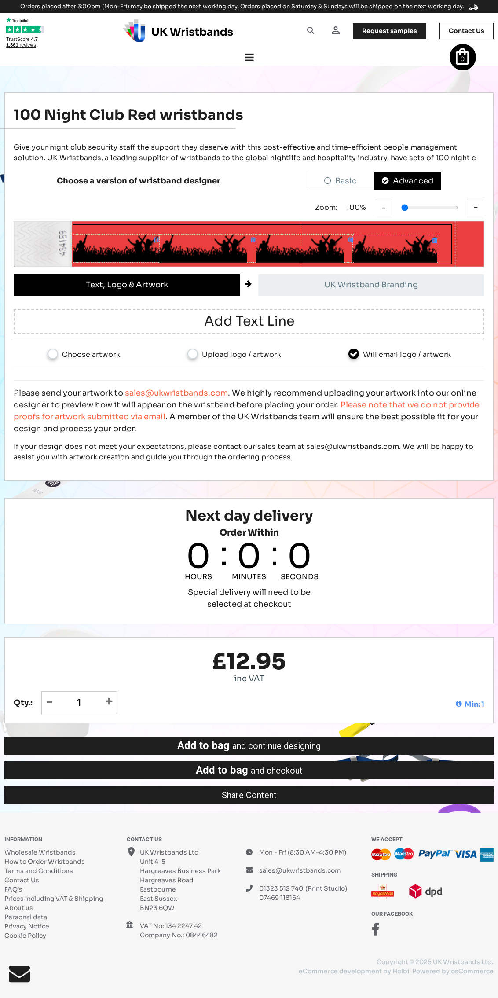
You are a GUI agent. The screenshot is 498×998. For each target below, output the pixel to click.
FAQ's (13, 889)
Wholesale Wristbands (40, 852)
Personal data (25, 917)
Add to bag (249, 745)
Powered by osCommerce (453, 971)
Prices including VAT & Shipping (53, 899)
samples (389, 31)
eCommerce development (340, 971)
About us (18, 908)
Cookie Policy (25, 935)
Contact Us (21, 880)
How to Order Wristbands (44, 862)
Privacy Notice (26, 926)
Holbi (400, 971)
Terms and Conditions (38, 871)
